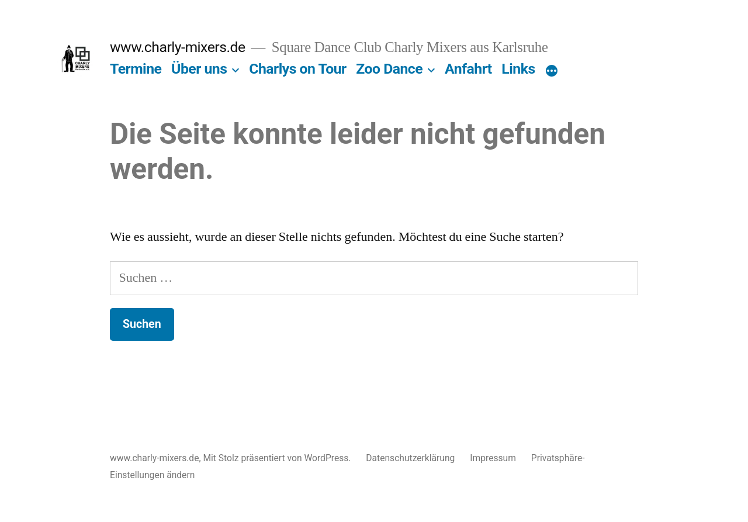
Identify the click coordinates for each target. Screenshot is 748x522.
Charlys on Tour (297, 68)
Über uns (199, 68)
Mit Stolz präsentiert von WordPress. (278, 458)
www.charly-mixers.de (177, 47)
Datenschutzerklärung (410, 458)
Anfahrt (468, 68)
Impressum (493, 458)
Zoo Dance (389, 68)
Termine (135, 68)
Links (518, 68)
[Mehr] (552, 71)
